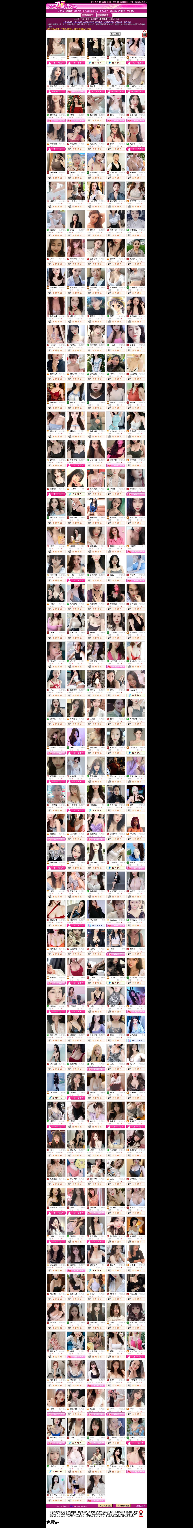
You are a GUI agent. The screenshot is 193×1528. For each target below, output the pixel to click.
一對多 (142, 546)
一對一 (63, 57)
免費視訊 (142, 57)
